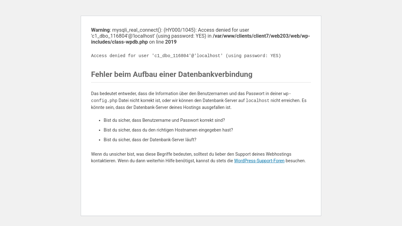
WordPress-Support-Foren (259, 160)
